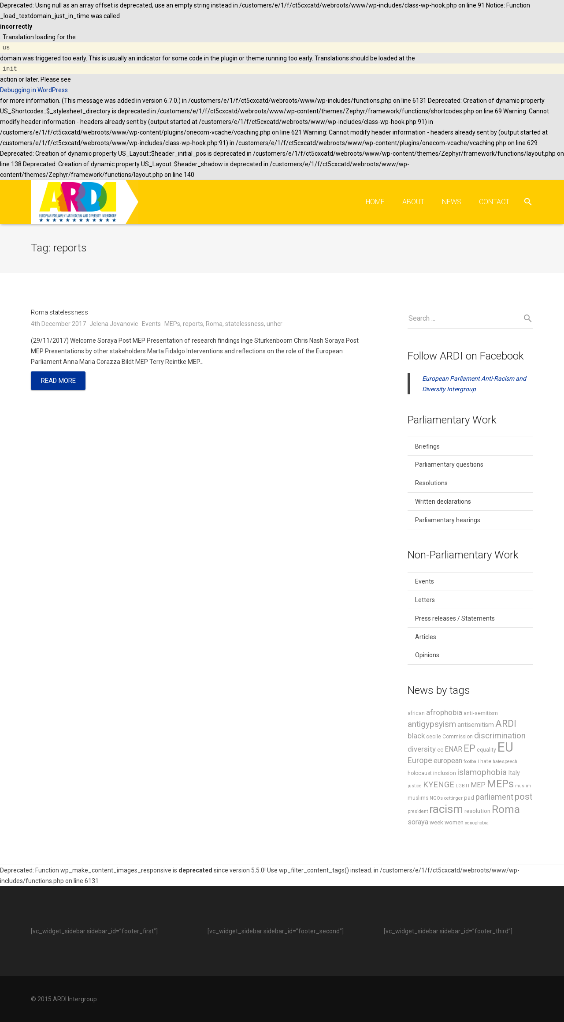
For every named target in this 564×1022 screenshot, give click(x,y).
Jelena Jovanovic (113, 324)
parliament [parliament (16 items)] (494, 798)
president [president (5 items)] (418, 813)
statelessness (244, 324)
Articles (425, 637)
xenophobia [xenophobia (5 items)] (477, 824)
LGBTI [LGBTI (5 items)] (462, 787)
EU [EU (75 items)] (505, 748)
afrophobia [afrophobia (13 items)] (444, 713)
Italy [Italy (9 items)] (514, 774)
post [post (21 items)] (524, 798)
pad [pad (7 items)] (469, 799)
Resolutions (431, 484)
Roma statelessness (59, 313)
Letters (425, 601)
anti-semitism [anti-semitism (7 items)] (481, 714)
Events (151, 324)
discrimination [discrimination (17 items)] (500, 737)
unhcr (274, 324)
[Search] (528, 201)
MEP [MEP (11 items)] (478, 786)
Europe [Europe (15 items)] (420, 761)
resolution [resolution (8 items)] (477, 812)
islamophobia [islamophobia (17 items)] (482, 774)
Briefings (427, 447)
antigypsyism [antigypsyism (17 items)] (432, 725)
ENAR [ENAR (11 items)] (453, 750)
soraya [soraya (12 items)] (418, 823)
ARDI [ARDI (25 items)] (505, 724)
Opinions (427, 656)
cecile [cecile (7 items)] (433, 737)
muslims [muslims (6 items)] (418, 799)
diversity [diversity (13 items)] (422, 750)
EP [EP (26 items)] (469, 749)
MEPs (172, 324)
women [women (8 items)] (454, 823)
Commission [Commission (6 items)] (457, 738)
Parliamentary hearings (447, 521)
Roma (214, 324)
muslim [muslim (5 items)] (523, 787)
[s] (470, 320)
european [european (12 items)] (448, 762)
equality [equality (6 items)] (486, 751)
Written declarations (443, 502)
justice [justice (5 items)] (415, 787)
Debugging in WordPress (34, 90)
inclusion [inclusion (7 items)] (444, 774)
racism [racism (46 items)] (446, 810)
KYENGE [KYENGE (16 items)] (438, 785)
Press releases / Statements (455, 619)
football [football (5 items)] (471, 763)
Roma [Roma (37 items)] (506, 811)
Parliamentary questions (449, 465)
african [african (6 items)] (416, 714)
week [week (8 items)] (436, 823)
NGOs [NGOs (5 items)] (436, 799)
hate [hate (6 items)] (485, 763)
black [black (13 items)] (416, 737)
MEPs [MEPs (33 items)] (500, 785)
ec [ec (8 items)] (440, 750)
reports (193, 324)
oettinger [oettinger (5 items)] (453, 799)
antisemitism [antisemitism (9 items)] (475, 726)
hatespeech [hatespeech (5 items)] (505, 763)
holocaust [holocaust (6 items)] (420, 774)
